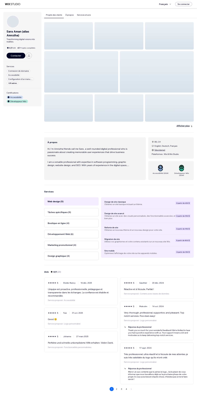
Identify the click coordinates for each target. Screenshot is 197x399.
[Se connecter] (183, 4)
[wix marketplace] (12, 4)
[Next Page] (131, 389)
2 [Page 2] (116, 389)
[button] (68, 35)
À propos (69, 15)
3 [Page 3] (121, 389)
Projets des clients (54, 15)
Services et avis (84, 15)
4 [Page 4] (126, 389)
